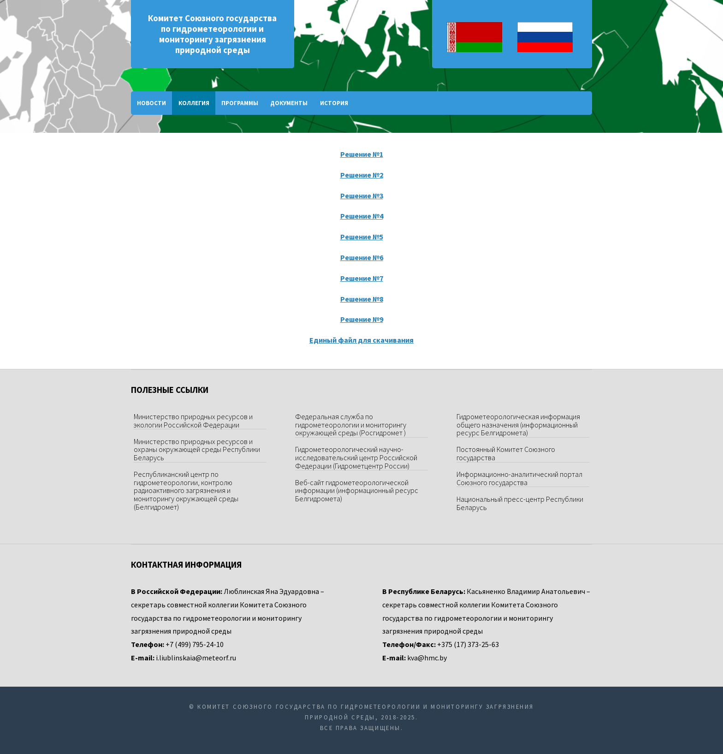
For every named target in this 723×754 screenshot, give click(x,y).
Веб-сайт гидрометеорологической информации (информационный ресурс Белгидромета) (356, 490)
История (334, 103)
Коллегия (193, 103)
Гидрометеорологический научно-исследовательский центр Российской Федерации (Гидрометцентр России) (356, 457)
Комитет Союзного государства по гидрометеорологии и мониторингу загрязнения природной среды (212, 34)
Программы (239, 103)
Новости (151, 103)
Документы (289, 103)
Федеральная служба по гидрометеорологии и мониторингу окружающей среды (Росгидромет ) (350, 424)
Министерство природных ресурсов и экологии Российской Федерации (193, 420)
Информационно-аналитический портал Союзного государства (519, 478)
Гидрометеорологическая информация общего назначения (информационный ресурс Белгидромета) (518, 424)
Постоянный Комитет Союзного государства (505, 453)
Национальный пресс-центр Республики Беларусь (519, 503)
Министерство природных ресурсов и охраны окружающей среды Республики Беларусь (197, 449)
